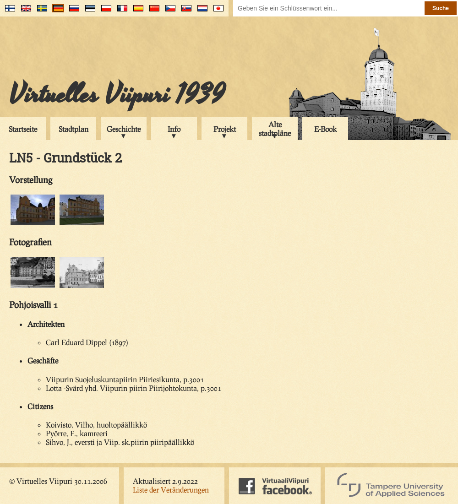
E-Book (325, 129)
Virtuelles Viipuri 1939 (117, 95)
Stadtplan (73, 129)
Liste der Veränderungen (171, 489)
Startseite (23, 129)
